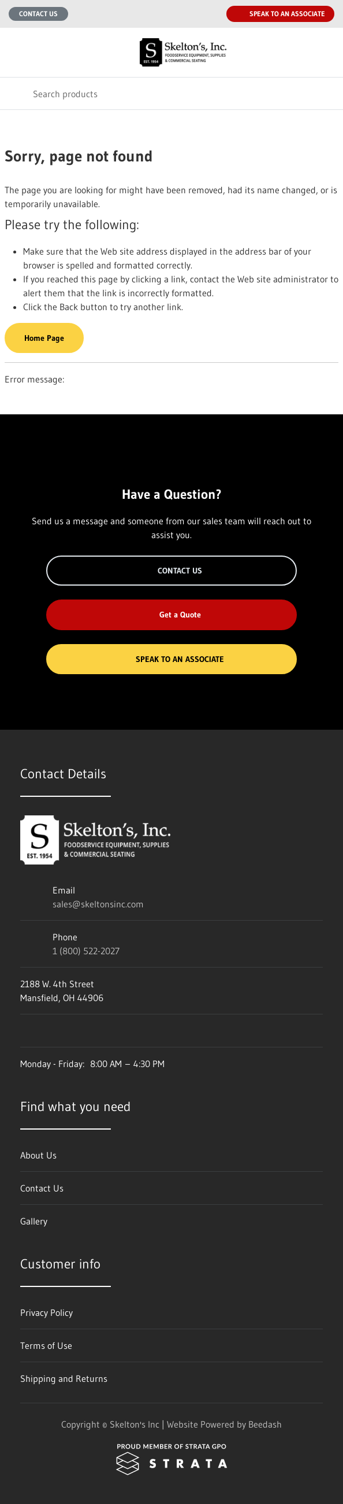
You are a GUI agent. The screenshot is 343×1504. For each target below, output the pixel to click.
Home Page (44, 338)
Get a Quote (171, 614)
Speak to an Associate (280, 14)
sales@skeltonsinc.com (98, 904)
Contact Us (38, 13)
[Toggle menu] (16, 52)
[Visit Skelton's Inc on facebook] (25, 1030)
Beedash (265, 1424)
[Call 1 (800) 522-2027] (210, 14)
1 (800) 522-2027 (86, 951)
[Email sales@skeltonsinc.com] (187, 14)
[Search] (171, 93)
